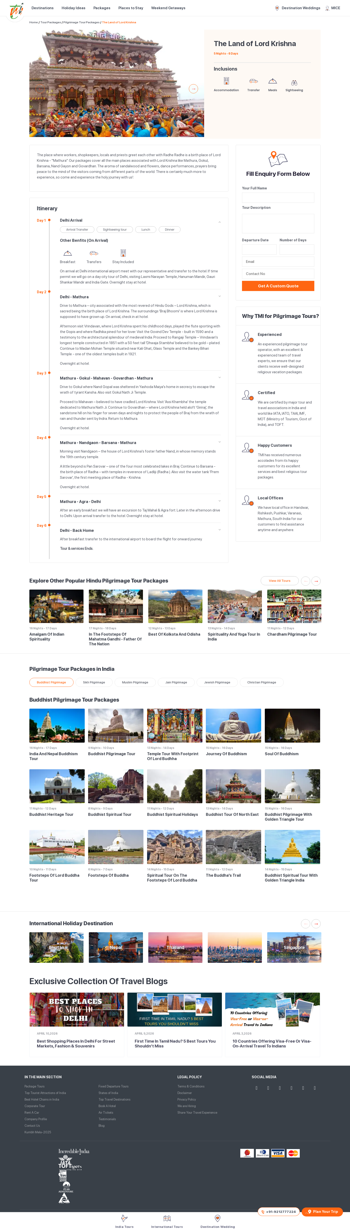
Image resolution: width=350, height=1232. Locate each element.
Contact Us (32, 1125)
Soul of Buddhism (282, 754)
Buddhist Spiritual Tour (110, 814)
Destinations (43, 8)
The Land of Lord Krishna (119, 22)
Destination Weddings (297, 8)
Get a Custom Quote (278, 286)
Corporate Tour (35, 1106)
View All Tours (280, 581)
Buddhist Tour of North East (232, 814)
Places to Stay (130, 8)
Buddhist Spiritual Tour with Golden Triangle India (291, 878)
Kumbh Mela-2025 (38, 1132)
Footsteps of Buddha (108, 875)
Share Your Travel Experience (197, 1112)
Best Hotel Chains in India (42, 1099)
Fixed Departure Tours (113, 1086)
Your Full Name (254, 188)
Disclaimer (184, 1093)
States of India (108, 1093)
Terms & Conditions (190, 1086)
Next (193, 88)
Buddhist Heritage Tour (51, 814)
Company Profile (36, 1119)
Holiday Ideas (73, 8)
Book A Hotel (107, 1106)
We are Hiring (186, 1106)
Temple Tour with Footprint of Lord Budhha (173, 756)
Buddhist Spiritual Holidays (172, 814)
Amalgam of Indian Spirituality (46, 636)
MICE (332, 8)
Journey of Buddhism (226, 754)
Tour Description (256, 208)
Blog (102, 1125)
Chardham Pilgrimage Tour (292, 634)
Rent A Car (32, 1112)
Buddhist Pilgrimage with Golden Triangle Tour (288, 817)
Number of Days (293, 240)
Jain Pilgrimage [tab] (176, 682)
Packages (101, 8)
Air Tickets (106, 1112)
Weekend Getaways (168, 8)
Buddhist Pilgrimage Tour (111, 754)
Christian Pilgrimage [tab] (261, 682)
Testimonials (107, 1119)
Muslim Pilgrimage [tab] (135, 682)
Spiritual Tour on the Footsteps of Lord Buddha (172, 878)
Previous (40, 88)
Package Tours (34, 1086)
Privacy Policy (186, 1099)
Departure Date (255, 240)
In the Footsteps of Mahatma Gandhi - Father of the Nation (115, 639)
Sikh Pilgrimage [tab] (94, 682)
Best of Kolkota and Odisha (174, 634)
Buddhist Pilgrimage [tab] (51, 682)
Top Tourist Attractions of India (45, 1093)
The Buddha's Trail (223, 875)
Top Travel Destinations (114, 1099)
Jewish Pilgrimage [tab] (217, 682)
